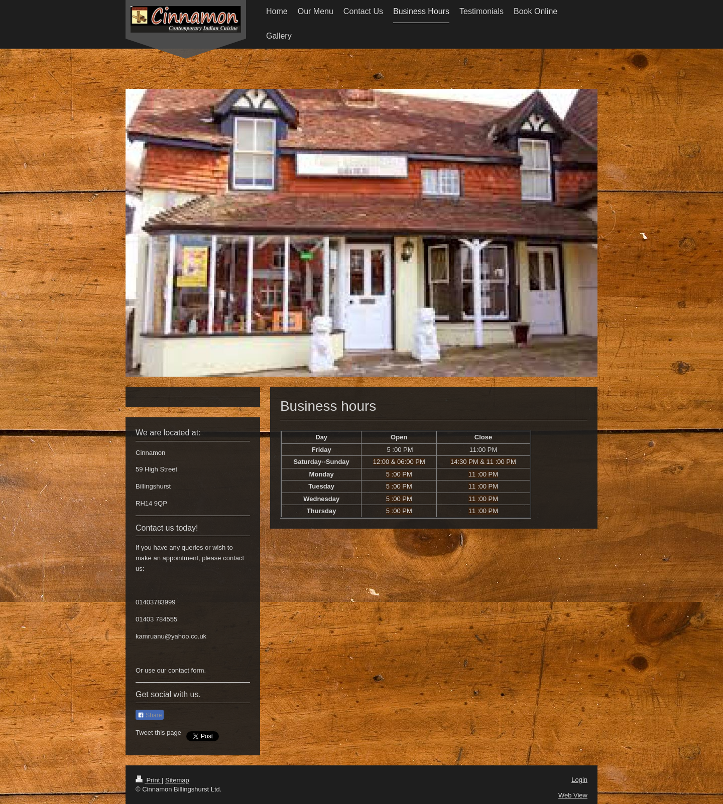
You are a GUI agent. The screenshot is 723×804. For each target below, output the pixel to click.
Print (149, 780)
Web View (572, 795)
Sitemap (177, 780)
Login (579, 779)
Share (150, 715)
